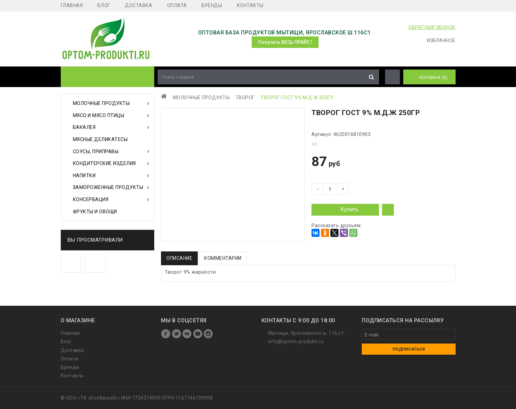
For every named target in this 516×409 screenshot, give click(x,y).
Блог (104, 5)
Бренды (211, 5)
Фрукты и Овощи (95, 211)
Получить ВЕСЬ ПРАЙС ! (285, 42)
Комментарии (223, 258)
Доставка (138, 5)
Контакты (250, 5)
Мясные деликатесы (100, 139)
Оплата (177, 5)
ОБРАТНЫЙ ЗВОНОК (432, 27)
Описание (179, 258)
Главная (72, 5)
